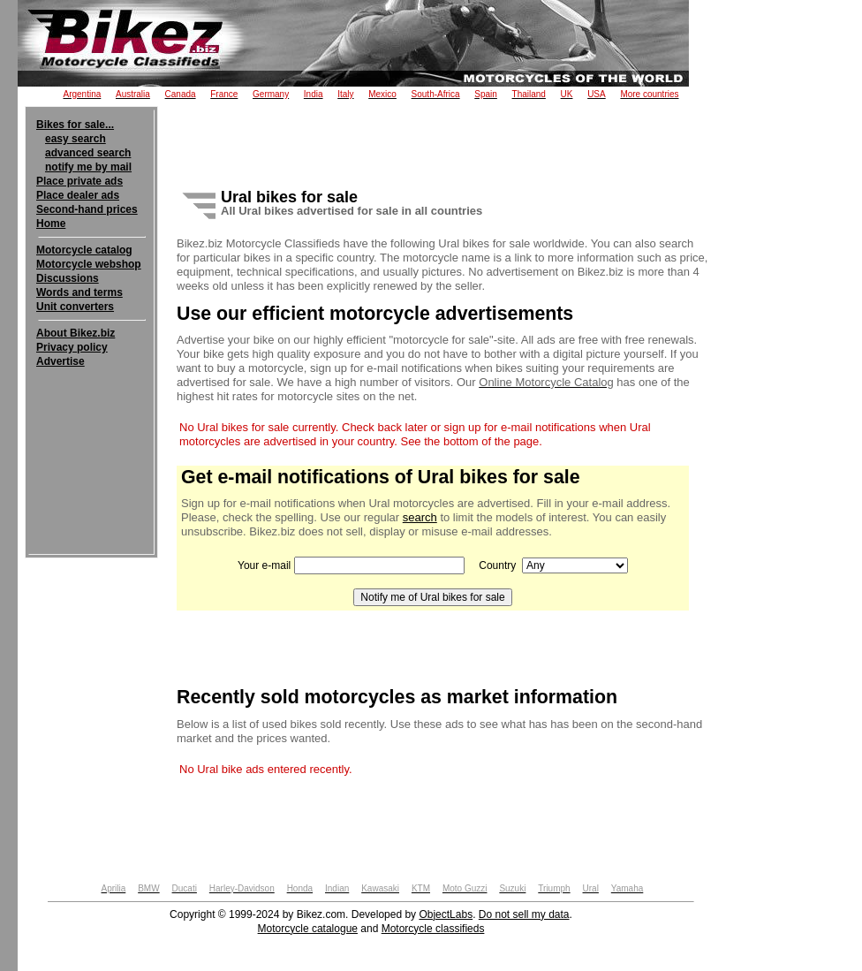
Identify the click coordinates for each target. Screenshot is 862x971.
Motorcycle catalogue (308, 928)
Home (50, 223)
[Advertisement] (91, 422)
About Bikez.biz (75, 333)
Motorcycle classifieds (433, 928)
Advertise (60, 361)
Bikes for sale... (75, 124)
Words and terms (79, 292)
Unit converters (75, 306)
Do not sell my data (524, 914)
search (420, 517)
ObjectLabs (446, 914)
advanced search (88, 153)
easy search (75, 139)
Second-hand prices (87, 209)
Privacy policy (72, 347)
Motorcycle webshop (88, 264)
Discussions (67, 278)
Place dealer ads (77, 195)
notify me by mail (88, 167)
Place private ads (79, 181)
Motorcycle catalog (84, 250)
